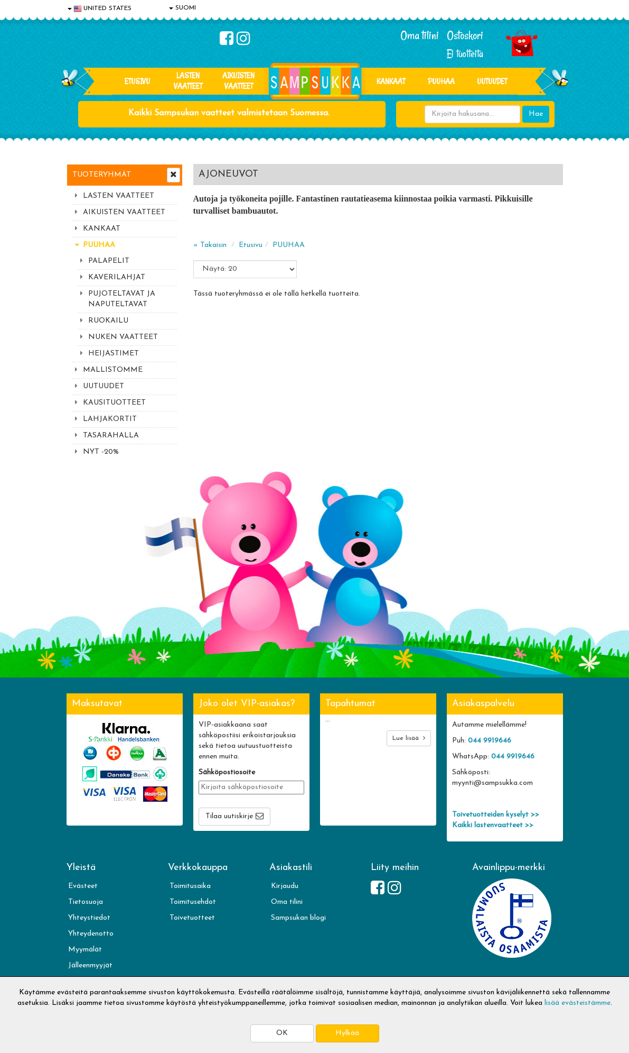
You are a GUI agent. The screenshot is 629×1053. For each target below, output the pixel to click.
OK (282, 1033)
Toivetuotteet (192, 918)
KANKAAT (391, 81)
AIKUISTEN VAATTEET (238, 80)
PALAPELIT (108, 261)
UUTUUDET (103, 386)
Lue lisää (408, 738)
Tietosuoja (85, 902)
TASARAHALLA (111, 435)
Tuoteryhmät (101, 175)
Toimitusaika (190, 886)
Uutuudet (492, 81)
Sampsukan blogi (298, 918)
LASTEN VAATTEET (188, 80)
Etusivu (137, 81)
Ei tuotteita (465, 54)
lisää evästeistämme (577, 1003)
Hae (536, 114)
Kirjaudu (284, 886)
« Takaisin (210, 245)
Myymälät (85, 950)
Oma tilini (419, 35)
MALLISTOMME (113, 370)
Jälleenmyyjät (90, 965)
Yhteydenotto (91, 934)
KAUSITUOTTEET (114, 403)
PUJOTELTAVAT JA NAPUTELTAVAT (121, 299)
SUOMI (182, 8)
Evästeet (83, 886)
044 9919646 (489, 741)
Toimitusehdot (193, 902)
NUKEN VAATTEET (123, 337)
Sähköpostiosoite (227, 772)
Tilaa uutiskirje (229, 816)
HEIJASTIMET (113, 354)
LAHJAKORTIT (110, 419)
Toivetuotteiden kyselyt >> (495, 815)
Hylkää (347, 1033)
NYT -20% (101, 452)
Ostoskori (465, 35)
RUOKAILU (108, 321)
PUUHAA (441, 81)
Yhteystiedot (89, 918)
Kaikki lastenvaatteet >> (492, 825)
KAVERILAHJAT (116, 277)
